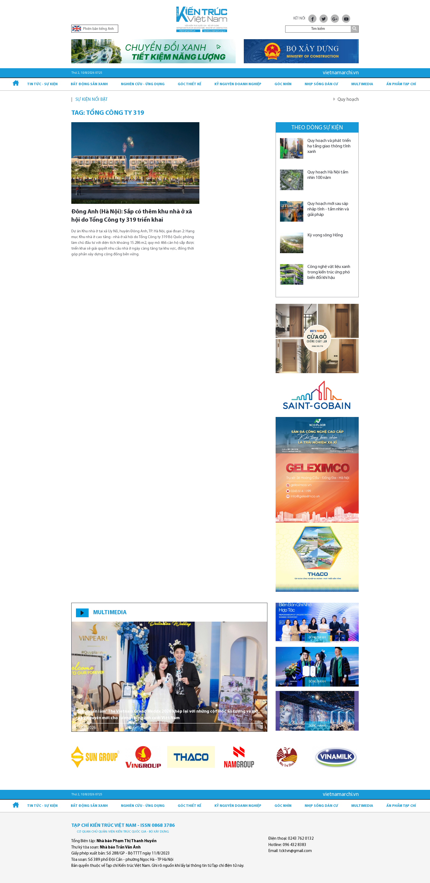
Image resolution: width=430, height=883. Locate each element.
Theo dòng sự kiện (317, 128)
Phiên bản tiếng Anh (93, 29)
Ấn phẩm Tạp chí (401, 84)
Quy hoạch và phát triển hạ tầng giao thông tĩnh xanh (329, 146)
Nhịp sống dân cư (321, 84)
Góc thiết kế (189, 84)
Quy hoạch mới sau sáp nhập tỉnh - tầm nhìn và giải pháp (328, 209)
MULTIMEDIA (110, 613)
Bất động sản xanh (89, 84)
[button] (261, 676)
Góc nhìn (283, 84)
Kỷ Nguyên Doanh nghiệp (237, 84)
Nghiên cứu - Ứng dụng (143, 84)
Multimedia (362, 84)
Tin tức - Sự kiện (42, 84)
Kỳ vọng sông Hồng (325, 235)
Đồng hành (317, 637)
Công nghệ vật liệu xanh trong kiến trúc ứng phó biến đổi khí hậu (328, 272)
